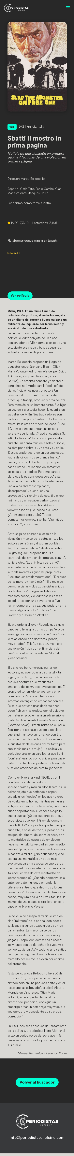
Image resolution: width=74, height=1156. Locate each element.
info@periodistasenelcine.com (37, 1138)
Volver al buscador (37, 1082)
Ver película (20, 295)
